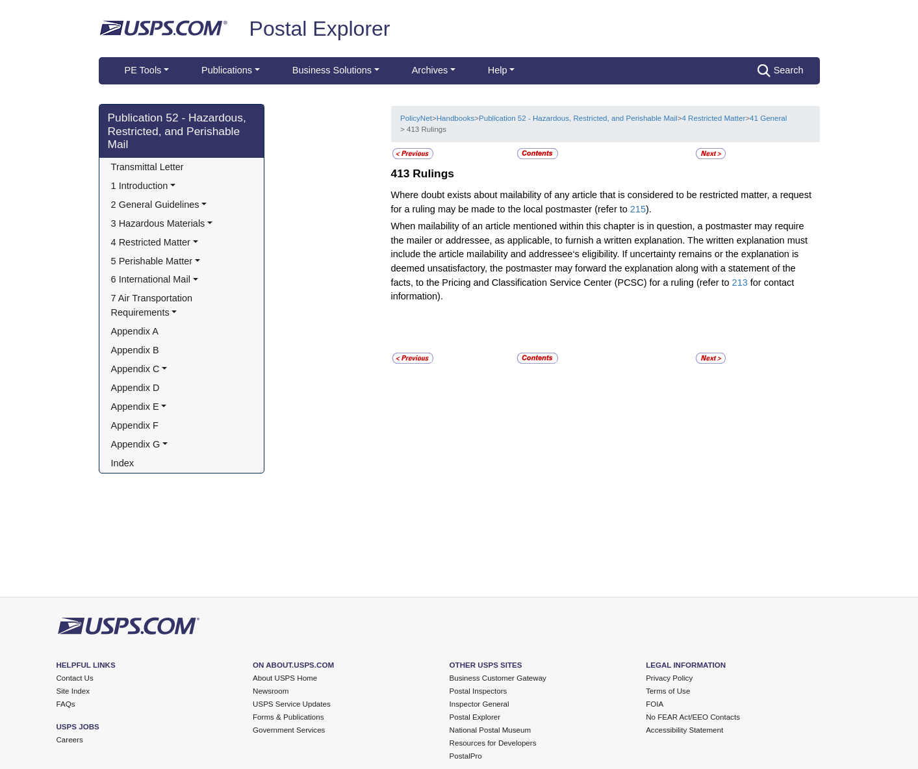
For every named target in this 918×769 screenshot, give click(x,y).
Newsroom (270, 691)
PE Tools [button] (143, 70)
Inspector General (479, 704)
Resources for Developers (493, 743)
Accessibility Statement (684, 730)
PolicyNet (416, 118)
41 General (768, 118)
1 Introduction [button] (139, 186)
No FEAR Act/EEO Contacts (693, 717)
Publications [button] (226, 70)
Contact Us (75, 678)
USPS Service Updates (292, 704)
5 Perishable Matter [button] (151, 261)
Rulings (433, 173)
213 (740, 282)
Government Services (289, 730)
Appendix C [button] (135, 369)
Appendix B (135, 350)
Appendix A (135, 331)
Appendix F (135, 425)
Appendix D (135, 388)
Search (781, 70)
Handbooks (456, 118)
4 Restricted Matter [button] (150, 242)
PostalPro (466, 756)
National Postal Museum (490, 730)
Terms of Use (668, 691)
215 (638, 209)
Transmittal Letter (147, 167)
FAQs (66, 704)
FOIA (654, 704)
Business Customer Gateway (498, 678)
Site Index (73, 691)
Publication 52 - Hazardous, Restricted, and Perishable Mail (177, 131)
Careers (70, 740)
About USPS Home (285, 678)
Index (122, 463)
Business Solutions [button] (332, 70)
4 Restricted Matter (713, 118)
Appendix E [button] (135, 406)
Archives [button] (430, 70)
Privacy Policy (669, 678)
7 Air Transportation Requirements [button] (153, 305)
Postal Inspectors (478, 691)
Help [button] (497, 70)
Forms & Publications (288, 717)
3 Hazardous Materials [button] (158, 223)
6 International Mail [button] (150, 279)
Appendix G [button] (135, 444)
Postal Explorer (319, 28)
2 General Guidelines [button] (155, 204)
